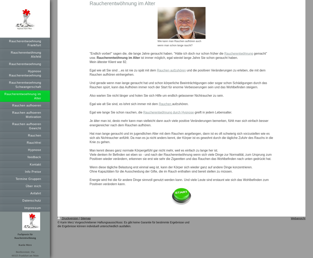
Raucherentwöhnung (238, 53)
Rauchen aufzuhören (171, 70)
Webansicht (298, 218)
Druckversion (68, 218)
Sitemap (85, 218)
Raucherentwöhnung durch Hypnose (168, 112)
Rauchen (165, 104)
